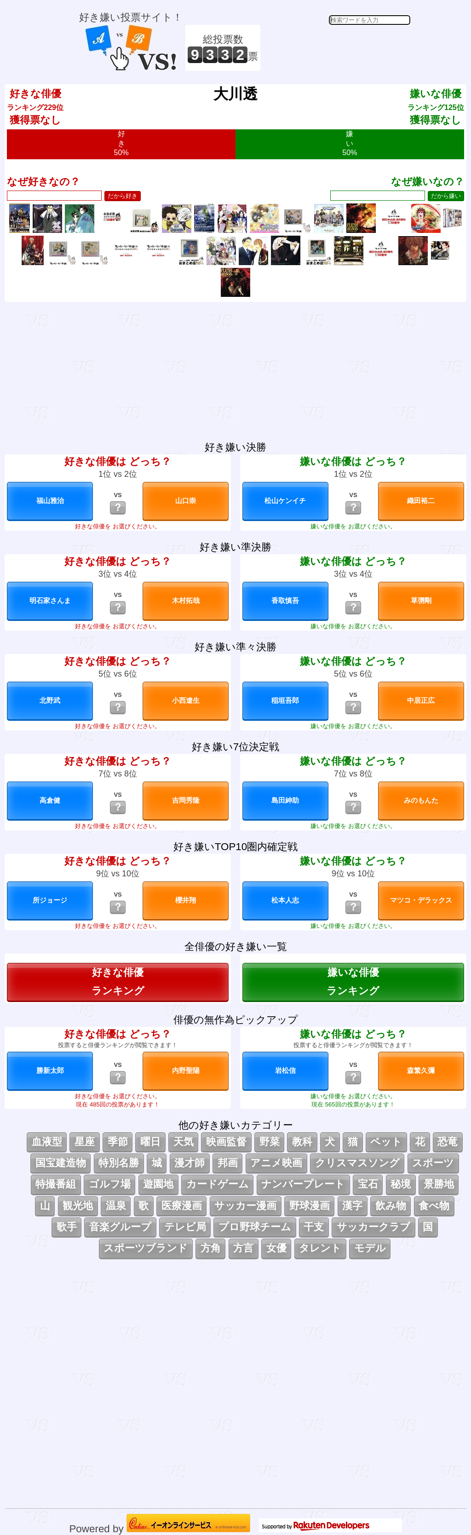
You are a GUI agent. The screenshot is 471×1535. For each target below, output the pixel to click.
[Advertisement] (336, 48)
